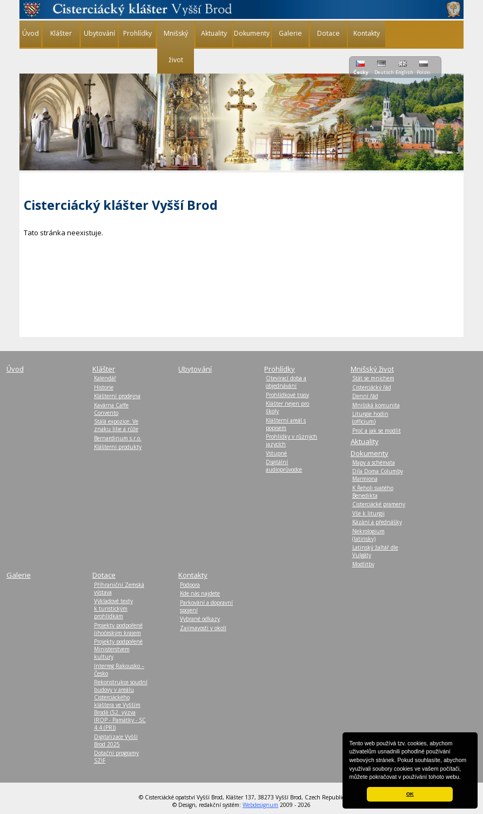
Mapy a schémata (373, 462)
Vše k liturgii (368, 513)
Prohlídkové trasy (287, 395)
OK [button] (410, 794)
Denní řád (365, 396)
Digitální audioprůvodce (284, 465)
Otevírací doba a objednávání (286, 381)
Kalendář (105, 378)
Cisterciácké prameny (378, 504)
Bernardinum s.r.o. (118, 438)
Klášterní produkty (118, 447)
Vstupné (276, 453)
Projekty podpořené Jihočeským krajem (118, 629)
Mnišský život (176, 46)
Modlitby (363, 564)
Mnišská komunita (376, 405)
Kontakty (366, 33)
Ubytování (99, 33)
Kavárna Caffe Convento (111, 408)
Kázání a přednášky (377, 522)
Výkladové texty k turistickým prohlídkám (113, 608)
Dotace (328, 33)
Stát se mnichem (373, 378)
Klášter (61, 33)
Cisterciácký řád (371, 387)
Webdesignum (260, 805)
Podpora (190, 584)
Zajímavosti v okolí (203, 628)
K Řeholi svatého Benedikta (372, 491)
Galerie (290, 33)
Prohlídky (137, 33)
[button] (463, 778)
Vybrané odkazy (200, 619)
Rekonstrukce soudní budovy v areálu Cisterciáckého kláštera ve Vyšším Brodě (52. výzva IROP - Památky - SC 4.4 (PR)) (120, 704)
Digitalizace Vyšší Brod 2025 (116, 740)
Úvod (30, 33)
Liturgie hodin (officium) (370, 417)
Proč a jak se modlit (376, 430)
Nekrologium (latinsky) (368, 534)
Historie (103, 387)
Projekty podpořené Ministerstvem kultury (118, 649)
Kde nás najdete (200, 593)
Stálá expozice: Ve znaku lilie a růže (116, 425)
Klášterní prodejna (117, 396)
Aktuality (214, 33)
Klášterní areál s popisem (286, 424)
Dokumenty (252, 33)
